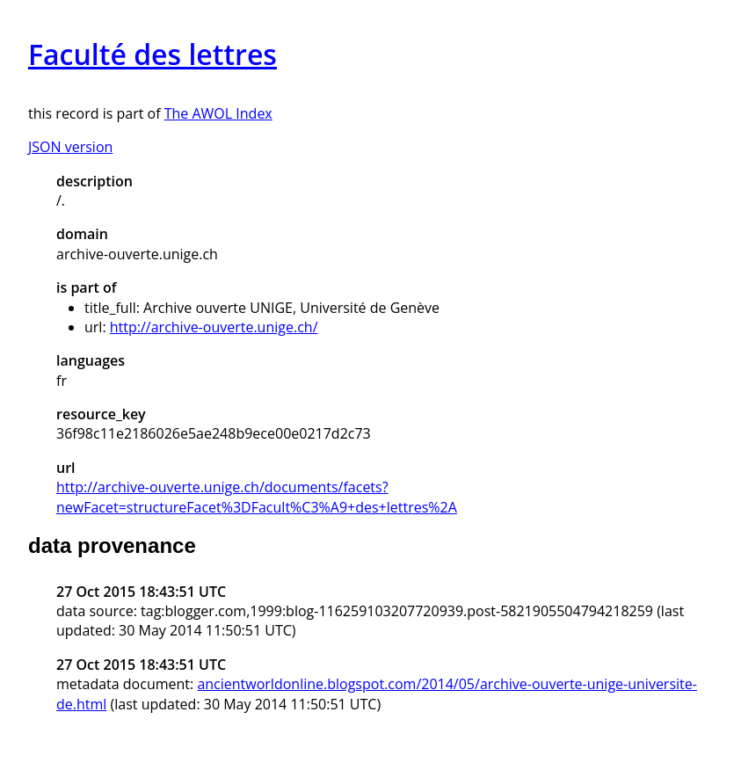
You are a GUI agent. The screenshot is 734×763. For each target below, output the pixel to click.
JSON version (70, 146)
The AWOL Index (218, 113)
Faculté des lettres (152, 54)
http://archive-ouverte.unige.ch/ (214, 327)
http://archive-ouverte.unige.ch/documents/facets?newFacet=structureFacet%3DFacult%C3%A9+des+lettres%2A (256, 496)
